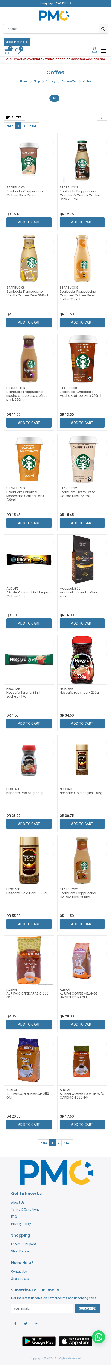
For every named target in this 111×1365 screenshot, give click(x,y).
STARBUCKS (15, 187)
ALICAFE (12, 588)
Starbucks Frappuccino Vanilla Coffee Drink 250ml (27, 293)
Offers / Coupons (23, 1244)
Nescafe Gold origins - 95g (81, 793)
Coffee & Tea (69, 81)
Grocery (50, 81)
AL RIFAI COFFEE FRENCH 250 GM (27, 1095)
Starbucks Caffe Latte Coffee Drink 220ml (77, 494)
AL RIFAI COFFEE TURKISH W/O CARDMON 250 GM (82, 1095)
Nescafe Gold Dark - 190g (26, 893)
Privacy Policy (21, 1224)
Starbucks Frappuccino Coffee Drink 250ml (78, 895)
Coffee (87, 81)
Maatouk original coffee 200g (79, 594)
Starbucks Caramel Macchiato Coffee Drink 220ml (25, 496)
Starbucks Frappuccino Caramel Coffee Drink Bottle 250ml (78, 295)
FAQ (14, 1216)
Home (23, 81)
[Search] (103, 28)
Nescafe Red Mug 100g (24, 793)
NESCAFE (13, 688)
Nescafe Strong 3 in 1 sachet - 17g (23, 694)
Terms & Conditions (25, 1209)
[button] (102, 117)
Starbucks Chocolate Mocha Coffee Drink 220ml (80, 393)
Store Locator (21, 1278)
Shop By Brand (22, 1251)
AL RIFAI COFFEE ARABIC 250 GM (27, 995)
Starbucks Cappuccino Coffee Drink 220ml (24, 193)
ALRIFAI (11, 989)
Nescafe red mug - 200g (79, 692)
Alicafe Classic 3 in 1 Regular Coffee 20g (28, 594)
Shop (37, 81)
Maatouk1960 (70, 588)
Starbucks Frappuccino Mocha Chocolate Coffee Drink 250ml (27, 395)
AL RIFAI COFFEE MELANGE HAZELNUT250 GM (78, 995)
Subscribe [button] (87, 1308)
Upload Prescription (16, 41)
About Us (17, 1202)
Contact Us (19, 1271)
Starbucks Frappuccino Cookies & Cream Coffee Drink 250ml (80, 195)
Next (33, 125)
